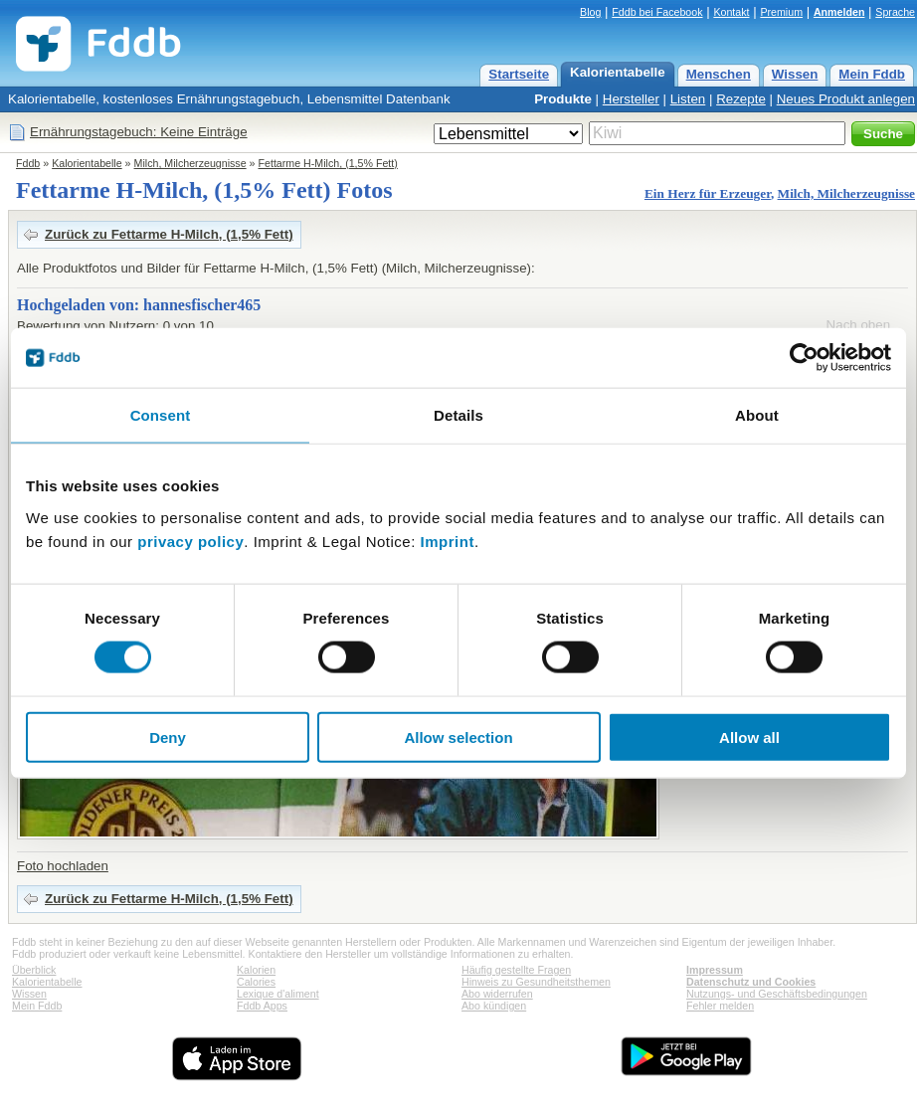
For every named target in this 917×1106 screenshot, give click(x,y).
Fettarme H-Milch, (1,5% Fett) (328, 163)
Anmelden (839, 12)
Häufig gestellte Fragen (516, 970)
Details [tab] (458, 415)
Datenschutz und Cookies (751, 982)
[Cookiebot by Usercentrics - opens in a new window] (804, 358)
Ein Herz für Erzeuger (707, 193)
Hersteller (631, 99)
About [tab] (757, 415)
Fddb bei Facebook (657, 12)
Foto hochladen (62, 865)
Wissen (795, 74)
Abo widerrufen (497, 994)
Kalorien (256, 970)
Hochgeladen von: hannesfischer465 (139, 304)
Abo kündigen (493, 1006)
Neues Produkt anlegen (846, 99)
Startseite (518, 74)
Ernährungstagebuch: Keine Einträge (139, 131)
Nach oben (858, 324)
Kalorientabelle (617, 72)
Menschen (718, 74)
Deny (167, 736)
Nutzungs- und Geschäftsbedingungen (776, 994)
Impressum (714, 970)
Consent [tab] (160, 415)
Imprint (447, 540)
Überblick (34, 970)
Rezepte (741, 99)
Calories (256, 982)
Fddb (28, 163)
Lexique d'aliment (278, 994)
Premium (781, 12)
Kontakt (731, 12)
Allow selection (458, 736)
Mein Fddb (871, 74)
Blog (590, 12)
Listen (688, 99)
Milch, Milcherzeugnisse (190, 163)
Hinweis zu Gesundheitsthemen (536, 982)
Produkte (563, 99)
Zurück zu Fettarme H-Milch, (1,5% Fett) (169, 234)
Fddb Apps (262, 1006)
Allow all (749, 736)
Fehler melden (720, 1006)
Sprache (895, 12)
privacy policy (190, 540)
